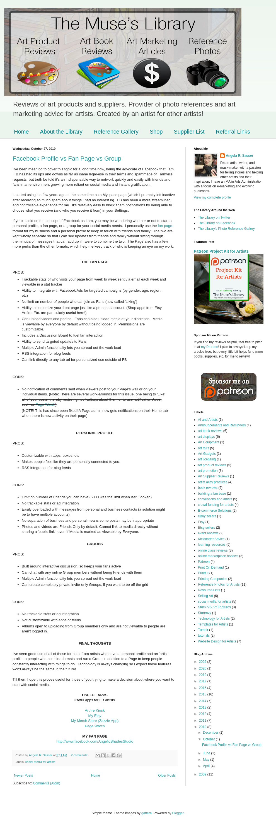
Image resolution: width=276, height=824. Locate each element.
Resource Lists (209, 590)
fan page (164, 226)
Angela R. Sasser (239, 156)
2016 (203, 688)
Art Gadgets (207, 454)
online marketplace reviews (218, 556)
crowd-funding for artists (216, 505)
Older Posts (167, 775)
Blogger (178, 813)
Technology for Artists (214, 618)
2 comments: (80, 755)
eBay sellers (207, 516)
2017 (203, 681)
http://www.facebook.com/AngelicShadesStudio (94, 741)
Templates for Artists (213, 624)
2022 (203, 662)
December (211, 732)
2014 (203, 701)
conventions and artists (215, 499)
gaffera (146, 813)
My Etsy (94, 716)
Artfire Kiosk (95, 710)
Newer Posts (23, 775)
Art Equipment (208, 442)
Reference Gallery (116, 132)
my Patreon (209, 347)
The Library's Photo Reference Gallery (226, 229)
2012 (203, 714)
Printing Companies (212, 579)
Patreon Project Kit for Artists (221, 251)
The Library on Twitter (214, 217)
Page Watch (45, 404)
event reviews (208, 533)
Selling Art (205, 596)
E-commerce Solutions (215, 511)
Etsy (201, 522)
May (206, 760)
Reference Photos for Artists (218, 584)
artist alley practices (212, 482)
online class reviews (213, 550)
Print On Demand (211, 567)
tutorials (204, 635)
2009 (203, 774)
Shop (156, 132)
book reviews (207, 488)
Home (21, 132)
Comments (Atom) (46, 783)
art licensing (207, 459)
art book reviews (210, 431)
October (209, 739)
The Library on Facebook (216, 223)
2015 (203, 694)
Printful (203, 573)
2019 (203, 675)
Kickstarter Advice (211, 539)
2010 (203, 727)
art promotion (208, 471)
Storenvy (204, 613)
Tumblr (203, 630)
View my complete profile (212, 197)
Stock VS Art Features (214, 607)
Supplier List (189, 132)
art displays (206, 437)
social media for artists (40, 761)
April (206, 766)
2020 (203, 668)
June (207, 753)
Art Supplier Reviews (213, 476)
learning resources (212, 545)
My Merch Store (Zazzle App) (95, 721)
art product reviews (212, 465)
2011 (203, 720)
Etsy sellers (206, 528)
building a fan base (212, 494)
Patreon (204, 562)
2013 (203, 707)
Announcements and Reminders (222, 425)
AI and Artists (208, 420)
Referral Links (233, 132)
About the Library (61, 132)
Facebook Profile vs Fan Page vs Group (67, 158)
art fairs (203, 448)
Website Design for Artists (217, 641)
